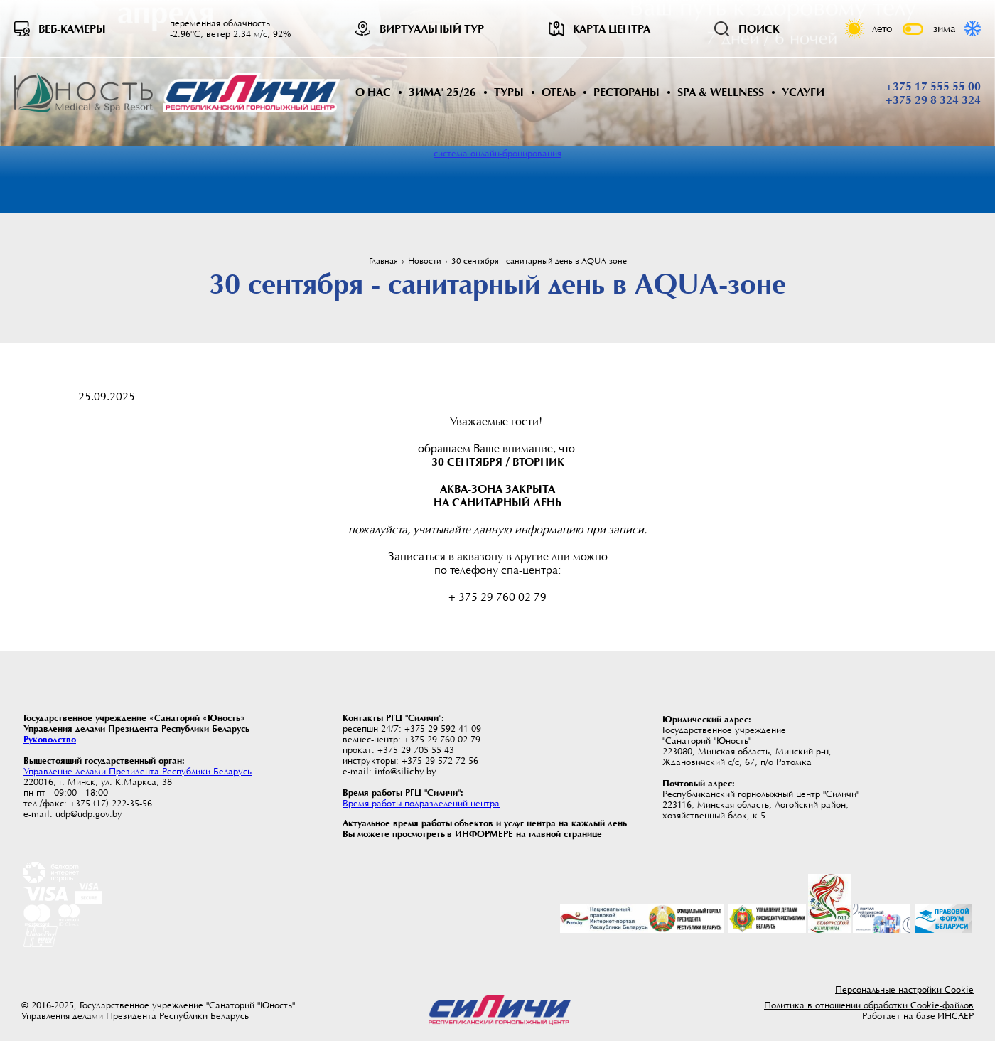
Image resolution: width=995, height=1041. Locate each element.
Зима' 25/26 (442, 92)
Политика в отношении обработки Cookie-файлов (869, 1005)
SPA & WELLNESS (720, 92)
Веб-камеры (72, 29)
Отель (559, 92)
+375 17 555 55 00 (933, 86)
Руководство (49, 739)
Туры (509, 92)
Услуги (803, 92)
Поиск (759, 29)
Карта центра (611, 29)
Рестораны (626, 92)
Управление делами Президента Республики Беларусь (137, 771)
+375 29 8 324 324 (933, 100)
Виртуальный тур (432, 29)
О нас (373, 92)
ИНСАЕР (955, 1015)
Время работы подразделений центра (421, 803)
